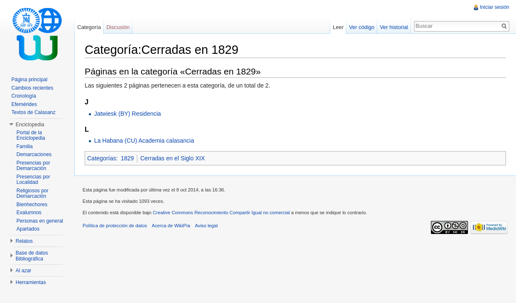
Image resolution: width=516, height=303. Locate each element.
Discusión (117, 27)
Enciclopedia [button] (30, 125)
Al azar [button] (23, 271)
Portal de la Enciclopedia (30, 135)
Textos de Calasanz (33, 112)
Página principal (29, 79)
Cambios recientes (32, 88)
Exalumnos (28, 212)
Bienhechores (31, 204)
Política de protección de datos (115, 225)
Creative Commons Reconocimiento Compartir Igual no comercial (221, 212)
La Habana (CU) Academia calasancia (144, 140)
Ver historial (394, 27)
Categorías (101, 158)
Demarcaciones (33, 154)
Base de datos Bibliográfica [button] (32, 256)
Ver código (361, 27)
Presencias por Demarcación (33, 166)
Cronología (23, 96)
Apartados (28, 229)
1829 (127, 158)
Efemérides (24, 104)
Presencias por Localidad (33, 180)
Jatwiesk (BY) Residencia (127, 113)
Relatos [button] (24, 241)
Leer (338, 27)
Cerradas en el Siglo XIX (172, 158)
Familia (24, 146)
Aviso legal (206, 225)
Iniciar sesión (494, 7)
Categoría (89, 27)
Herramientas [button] (31, 282)
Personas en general (39, 221)
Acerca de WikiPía (171, 225)
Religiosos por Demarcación (32, 193)
